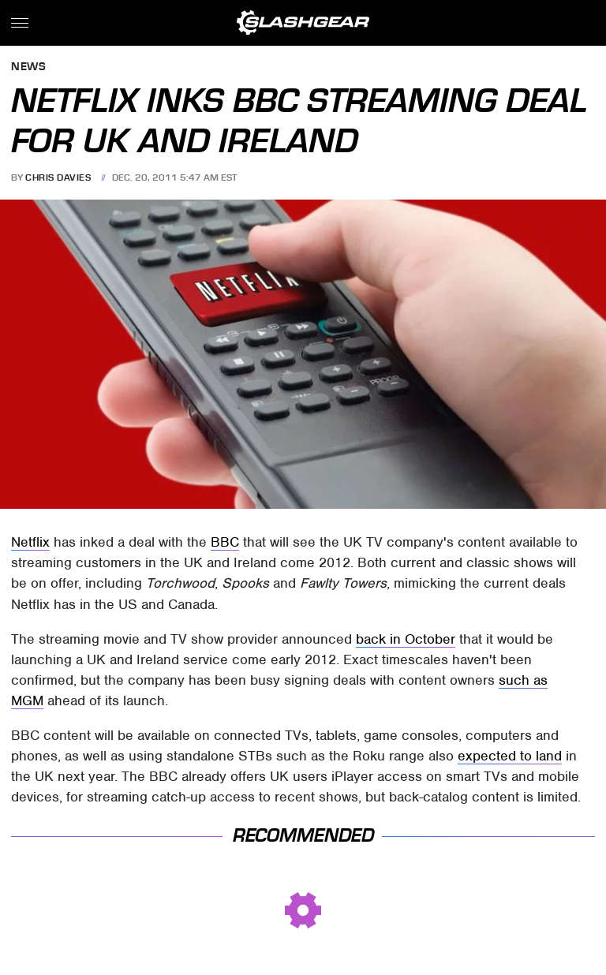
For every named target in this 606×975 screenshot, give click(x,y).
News (28, 67)
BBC (225, 542)
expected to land (510, 755)
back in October (405, 639)
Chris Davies (58, 177)
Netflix (30, 542)
